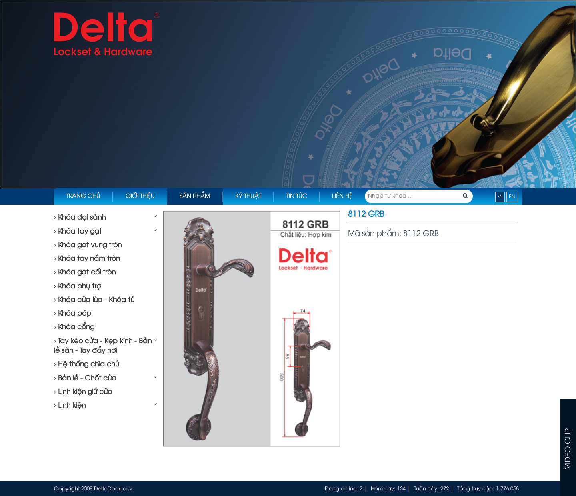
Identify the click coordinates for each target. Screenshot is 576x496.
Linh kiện (70, 405)
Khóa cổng (74, 327)
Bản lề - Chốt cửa (85, 378)
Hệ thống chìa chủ (86, 364)
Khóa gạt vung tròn (88, 245)
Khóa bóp (72, 313)
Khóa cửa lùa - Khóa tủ (94, 300)
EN (512, 196)
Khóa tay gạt (78, 231)
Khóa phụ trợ (77, 286)
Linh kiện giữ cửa (83, 392)
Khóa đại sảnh (80, 217)
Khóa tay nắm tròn (87, 259)
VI (500, 196)
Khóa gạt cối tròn (85, 272)
